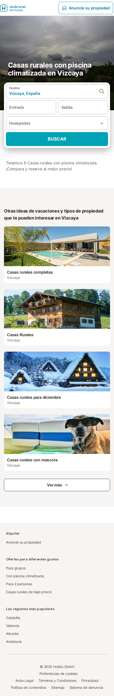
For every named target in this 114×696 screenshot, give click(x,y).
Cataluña (13, 618)
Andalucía (14, 641)
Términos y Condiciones (57, 680)
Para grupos (16, 568)
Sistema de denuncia (86, 687)
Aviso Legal (24, 680)
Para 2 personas (19, 584)
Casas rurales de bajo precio (29, 592)
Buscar (57, 139)
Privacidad (90, 680)
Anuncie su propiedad (86, 7)
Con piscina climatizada (25, 576)
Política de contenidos (28, 687)
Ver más (58, 484)
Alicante (12, 633)
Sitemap (57, 687)
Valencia (12, 625)
